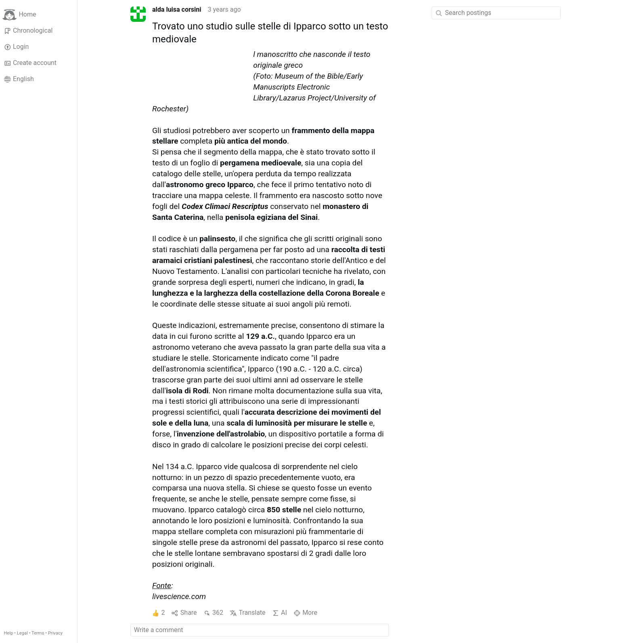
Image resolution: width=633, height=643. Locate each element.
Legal (22, 633)
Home (19, 15)
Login (16, 47)
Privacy (55, 633)
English (19, 79)
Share (184, 613)
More (305, 613)
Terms (37, 633)
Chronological (28, 31)
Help (8, 633)
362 (213, 613)
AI (279, 613)
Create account (30, 63)
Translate (248, 613)
